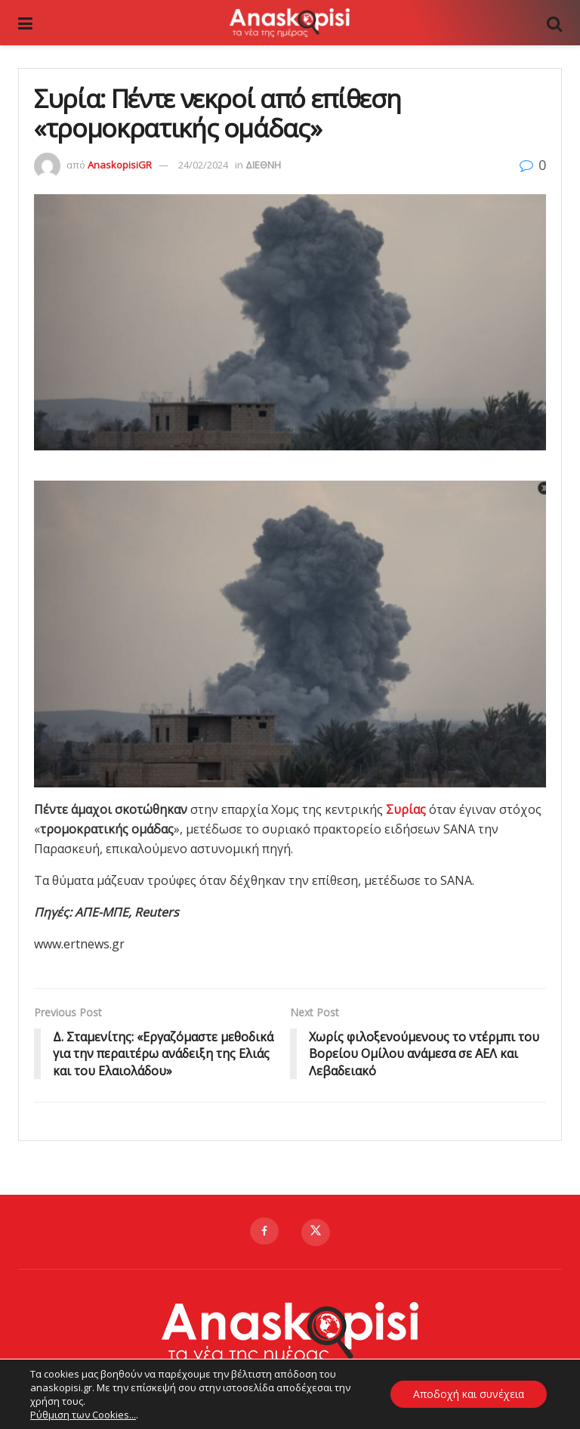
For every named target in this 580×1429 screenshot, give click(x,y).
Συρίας (407, 809)
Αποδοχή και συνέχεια (468, 1394)
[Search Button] (554, 22)
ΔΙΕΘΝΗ (263, 165)
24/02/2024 (203, 165)
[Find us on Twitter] (315, 1232)
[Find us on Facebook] (264, 1231)
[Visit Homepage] (289, 23)
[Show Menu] (25, 22)
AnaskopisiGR (120, 165)
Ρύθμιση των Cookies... (83, 1414)
